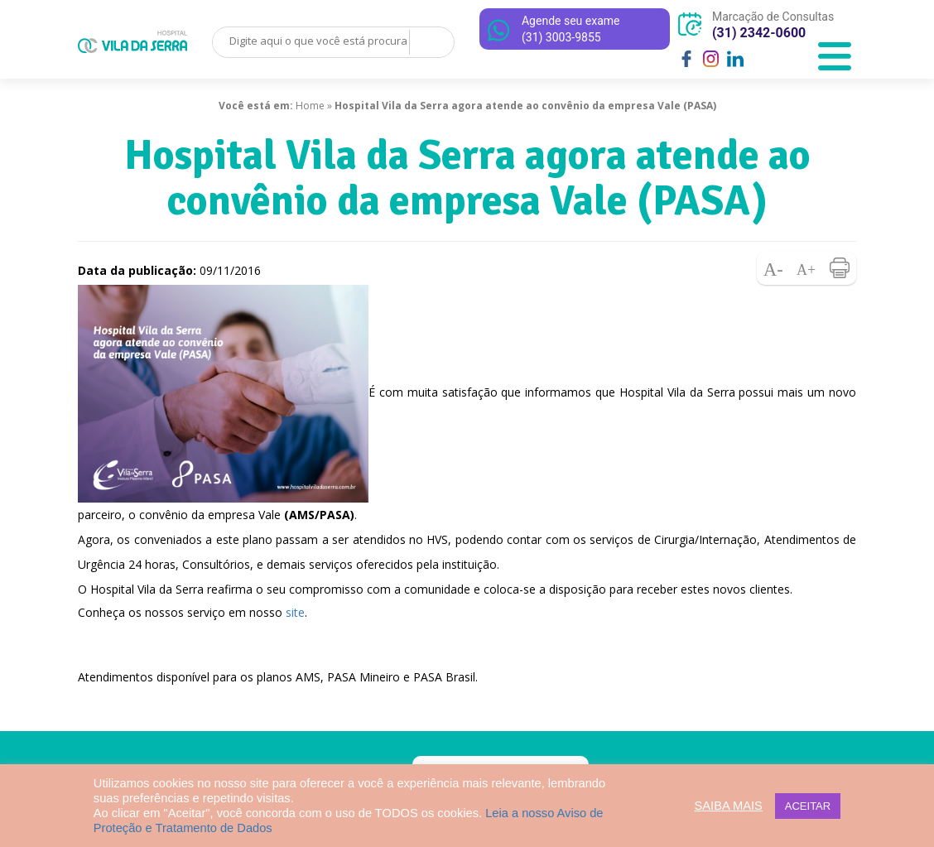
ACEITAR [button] (807, 806)
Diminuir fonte (773, 268)
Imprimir (839, 268)
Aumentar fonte (806, 268)
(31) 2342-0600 (759, 33)
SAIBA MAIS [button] (729, 805)
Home (310, 106)
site (295, 612)
